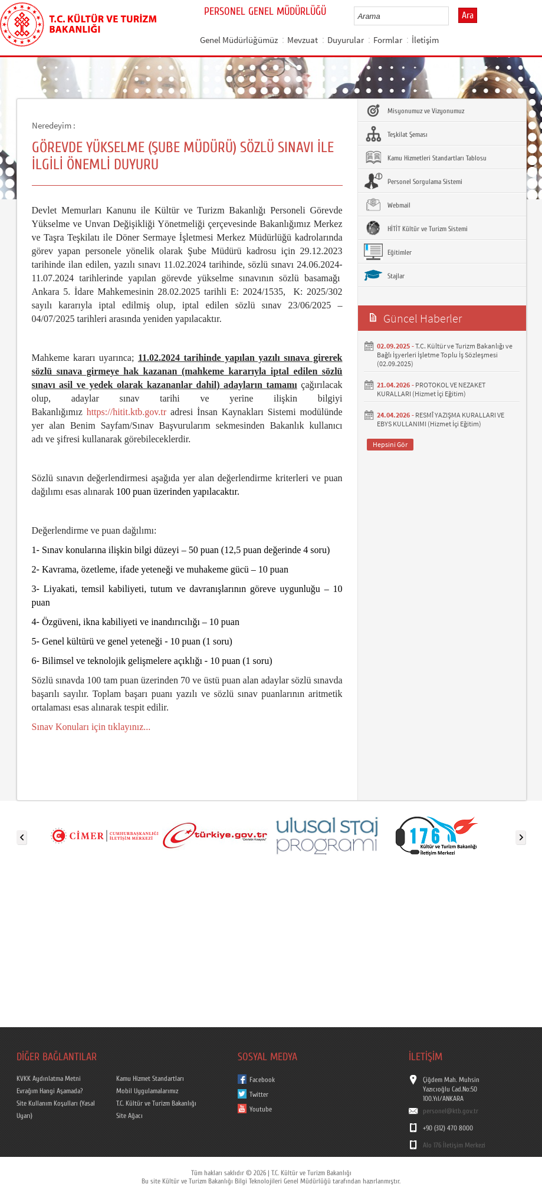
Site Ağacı (129, 1116)
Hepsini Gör (390, 444)
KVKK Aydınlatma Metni (49, 1078)
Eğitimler (388, 252)
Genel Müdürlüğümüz (239, 39)
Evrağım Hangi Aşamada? (50, 1091)
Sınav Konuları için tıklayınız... (91, 727)
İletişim (425, 39)
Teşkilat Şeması (396, 134)
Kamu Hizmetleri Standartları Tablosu (425, 157)
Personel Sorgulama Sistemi (413, 181)
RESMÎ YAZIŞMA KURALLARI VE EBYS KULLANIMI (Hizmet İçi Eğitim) (440, 419)
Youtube (260, 1109)
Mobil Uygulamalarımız (147, 1091)
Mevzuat (302, 39)
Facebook (262, 1080)
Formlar (387, 39)
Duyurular (345, 39)
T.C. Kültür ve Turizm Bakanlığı (156, 1103)
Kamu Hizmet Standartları (150, 1078)
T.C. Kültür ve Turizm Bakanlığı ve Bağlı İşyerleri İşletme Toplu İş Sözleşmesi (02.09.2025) (445, 354)
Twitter (258, 1094)
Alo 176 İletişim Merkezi (454, 1145)
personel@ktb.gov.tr (450, 1111)
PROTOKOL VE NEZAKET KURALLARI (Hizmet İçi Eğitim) (431, 389)
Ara (468, 15)
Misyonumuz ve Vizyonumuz (414, 110)
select (452, 15)
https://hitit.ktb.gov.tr (126, 412)
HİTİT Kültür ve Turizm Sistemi (416, 228)
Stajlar (384, 275)
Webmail (387, 204)
